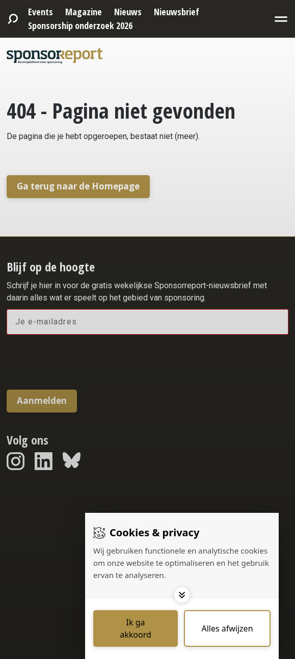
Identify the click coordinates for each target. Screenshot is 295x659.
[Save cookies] (135, 628)
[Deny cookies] (227, 628)
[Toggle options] (182, 595)
